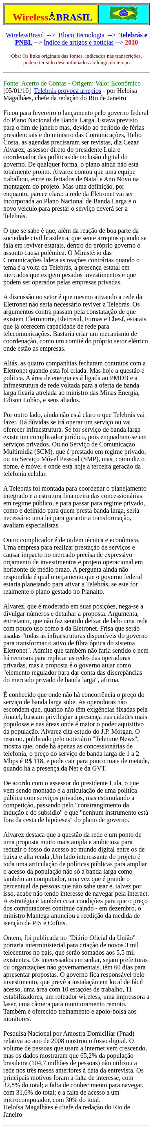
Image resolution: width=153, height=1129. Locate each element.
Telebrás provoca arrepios (67, 90)
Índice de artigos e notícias (79, 42)
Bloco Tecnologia (81, 35)
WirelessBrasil (25, 35)
